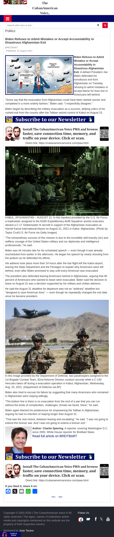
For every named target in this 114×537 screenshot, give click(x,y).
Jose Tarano (26, 530)
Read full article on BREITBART (54, 436)
